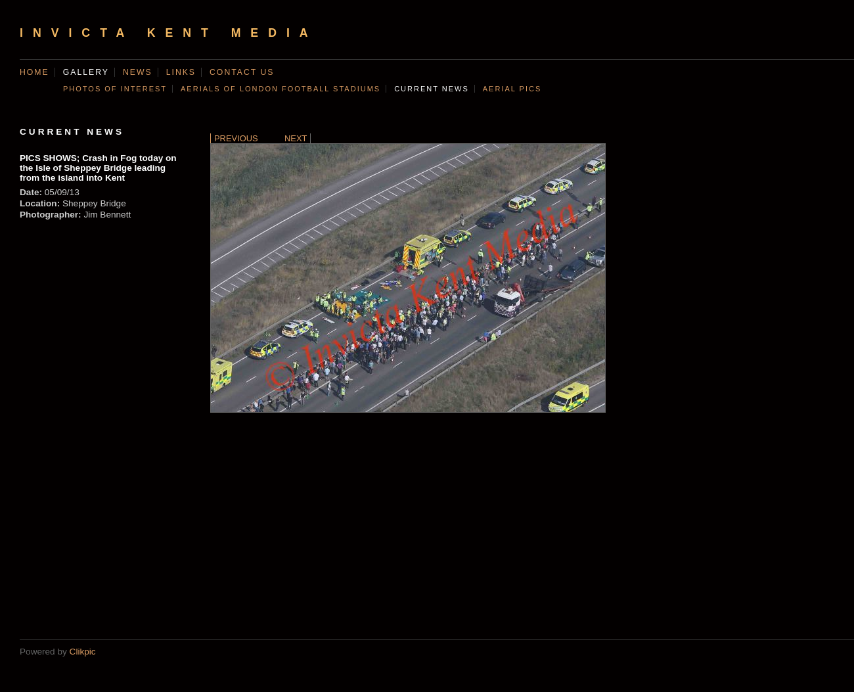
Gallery (86, 72)
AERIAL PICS (512, 89)
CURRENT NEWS (431, 89)
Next (295, 138)
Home (34, 72)
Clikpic (83, 652)
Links (181, 72)
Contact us (242, 72)
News (137, 72)
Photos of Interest (115, 89)
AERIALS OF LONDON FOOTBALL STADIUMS (280, 89)
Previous (236, 138)
